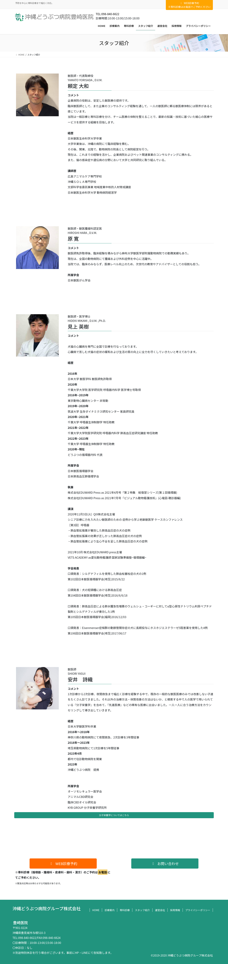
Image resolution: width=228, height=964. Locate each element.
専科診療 (125, 910)
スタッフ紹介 (142, 910)
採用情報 (175, 910)
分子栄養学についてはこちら (114, 815)
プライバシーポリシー (197, 910)
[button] (63, 863)
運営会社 (160, 910)
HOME (95, 910)
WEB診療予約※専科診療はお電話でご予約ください (189, 5)
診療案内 (110, 910)
